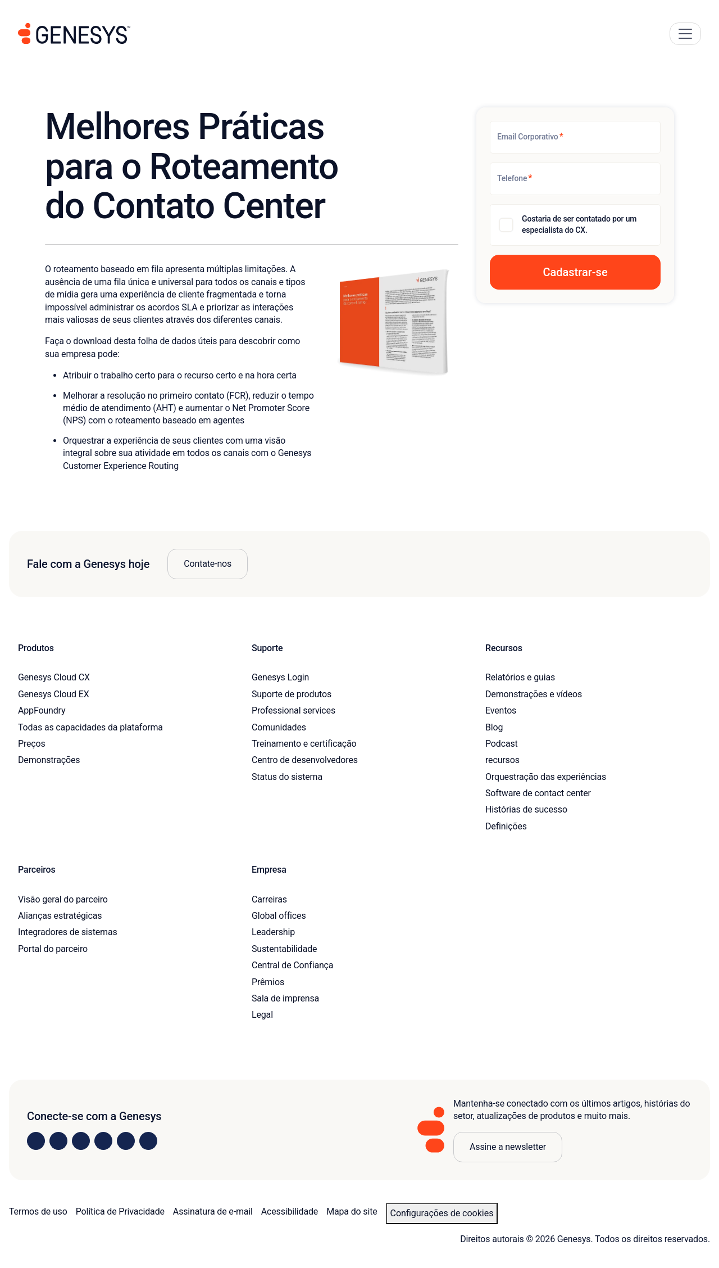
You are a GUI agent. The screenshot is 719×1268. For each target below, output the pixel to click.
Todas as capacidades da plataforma (90, 727)
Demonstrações (49, 760)
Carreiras (269, 899)
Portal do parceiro (53, 949)
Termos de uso (38, 1211)
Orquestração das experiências (545, 776)
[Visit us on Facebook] (103, 1141)
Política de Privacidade (120, 1211)
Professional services (293, 710)
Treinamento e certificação (304, 743)
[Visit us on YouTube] (126, 1141)
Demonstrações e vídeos (533, 694)
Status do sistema (287, 776)
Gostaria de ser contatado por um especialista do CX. (579, 224)
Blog (494, 727)
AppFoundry (41, 710)
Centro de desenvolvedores (305, 760)
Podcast (501, 743)
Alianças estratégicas (60, 915)
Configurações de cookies (442, 1213)
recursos (502, 760)
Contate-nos (207, 563)
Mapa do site (351, 1211)
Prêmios (268, 982)
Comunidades (279, 727)
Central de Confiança (292, 965)
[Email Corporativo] (575, 137)
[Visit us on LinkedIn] (36, 1141)
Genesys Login (280, 677)
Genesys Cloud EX (53, 694)
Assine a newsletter (508, 1146)
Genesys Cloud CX (54, 677)
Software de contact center (538, 793)
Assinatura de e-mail (213, 1211)
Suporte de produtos (291, 694)
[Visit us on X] (81, 1141)
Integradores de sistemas (67, 932)
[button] (575, 272)
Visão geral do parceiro (63, 899)
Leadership (273, 932)
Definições (506, 826)
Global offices (279, 915)
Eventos (500, 710)
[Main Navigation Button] (685, 33)
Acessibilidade (289, 1211)
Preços (31, 743)
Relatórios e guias (520, 677)
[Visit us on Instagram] (58, 1141)
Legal (262, 1014)
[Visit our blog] (148, 1141)
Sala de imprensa (285, 998)
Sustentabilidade (284, 949)
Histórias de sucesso (526, 809)
